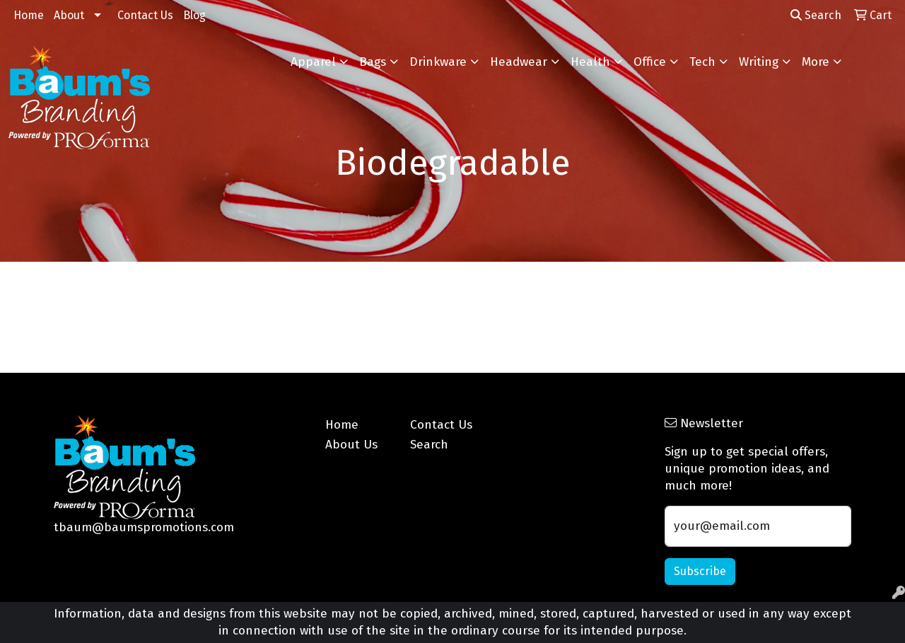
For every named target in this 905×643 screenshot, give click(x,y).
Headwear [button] (518, 61)
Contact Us (145, 15)
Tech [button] (702, 61)
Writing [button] (758, 61)
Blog (194, 15)
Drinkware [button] (438, 61)
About (69, 15)
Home (28, 15)
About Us (351, 444)
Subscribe (700, 571)
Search (815, 15)
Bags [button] (372, 61)
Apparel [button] (313, 61)
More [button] (815, 61)
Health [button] (590, 61)
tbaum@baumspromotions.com (144, 527)
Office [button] (650, 61)
